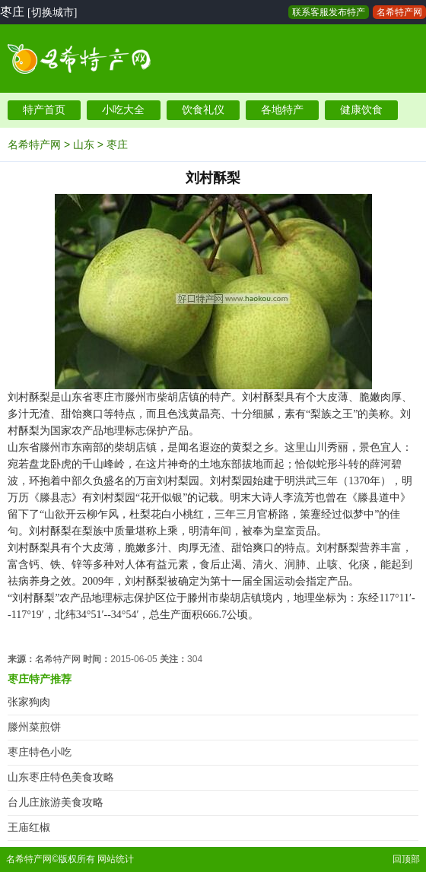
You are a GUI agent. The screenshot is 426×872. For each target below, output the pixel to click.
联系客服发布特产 (328, 12)
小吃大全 (123, 110)
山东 (83, 144)
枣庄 (117, 144)
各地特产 (282, 110)
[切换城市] (52, 12)
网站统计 (115, 859)
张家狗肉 (29, 702)
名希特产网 (399, 12)
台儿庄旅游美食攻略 (55, 802)
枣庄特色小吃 (40, 752)
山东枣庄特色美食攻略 (61, 777)
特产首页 (44, 110)
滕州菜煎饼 (34, 727)
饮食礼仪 (203, 110)
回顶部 (406, 859)
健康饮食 (361, 110)
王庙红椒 (29, 827)
